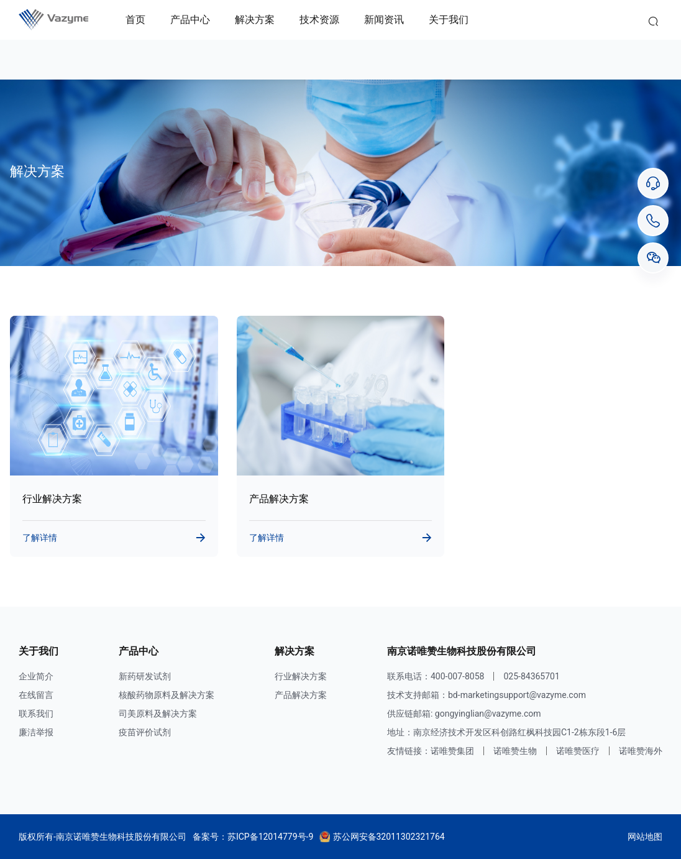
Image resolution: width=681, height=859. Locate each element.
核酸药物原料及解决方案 (166, 695)
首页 (135, 19)
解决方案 (255, 19)
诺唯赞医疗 (578, 751)
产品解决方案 (301, 695)
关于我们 (448, 19)
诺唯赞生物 (515, 751)
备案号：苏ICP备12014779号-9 (253, 837)
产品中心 (190, 19)
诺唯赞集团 (452, 751)
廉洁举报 (36, 732)
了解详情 (39, 538)
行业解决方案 (301, 676)
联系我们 (36, 714)
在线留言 (36, 695)
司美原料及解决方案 (158, 714)
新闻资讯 (384, 19)
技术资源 (319, 19)
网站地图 (645, 837)
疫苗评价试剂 (145, 732)
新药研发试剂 (145, 676)
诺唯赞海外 (640, 751)
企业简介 (36, 676)
